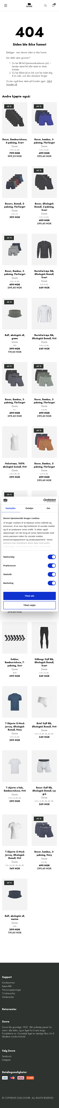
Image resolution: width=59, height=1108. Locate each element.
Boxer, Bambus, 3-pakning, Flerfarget (14, 273)
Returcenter (9, 1009)
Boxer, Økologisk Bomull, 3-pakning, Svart (44, 207)
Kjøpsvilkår (7, 986)
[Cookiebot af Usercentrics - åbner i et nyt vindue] (43, 500)
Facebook (6, 1056)
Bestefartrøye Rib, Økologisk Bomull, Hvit (44, 337)
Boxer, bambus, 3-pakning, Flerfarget (44, 141)
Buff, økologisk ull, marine (15, 918)
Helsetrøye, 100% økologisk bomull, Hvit (15, 465)
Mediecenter (8, 997)
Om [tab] (48, 508)
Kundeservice (8, 982)
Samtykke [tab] (11, 508)
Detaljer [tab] (30, 508)
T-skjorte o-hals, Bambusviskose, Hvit (15, 789)
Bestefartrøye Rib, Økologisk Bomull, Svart (44, 274)
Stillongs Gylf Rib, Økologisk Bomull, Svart (44, 662)
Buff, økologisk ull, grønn (15, 337)
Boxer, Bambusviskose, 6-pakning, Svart (14, 141)
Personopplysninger (11, 989)
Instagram (6, 1059)
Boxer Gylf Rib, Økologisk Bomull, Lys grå (44, 791)
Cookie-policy (8, 993)
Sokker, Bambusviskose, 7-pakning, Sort (15, 662)
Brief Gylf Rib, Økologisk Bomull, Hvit (44, 725)
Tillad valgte (29, 605)
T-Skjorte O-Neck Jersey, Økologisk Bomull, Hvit (14, 855)
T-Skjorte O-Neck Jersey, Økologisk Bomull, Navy (14, 726)
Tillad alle (29, 596)
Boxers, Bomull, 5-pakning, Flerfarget (14, 205)
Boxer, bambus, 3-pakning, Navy (44, 853)
